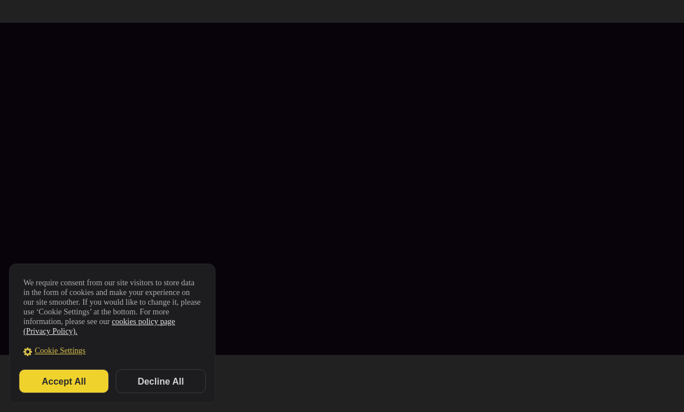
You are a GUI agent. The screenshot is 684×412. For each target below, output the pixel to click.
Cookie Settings (60, 350)
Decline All (160, 381)
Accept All (64, 381)
